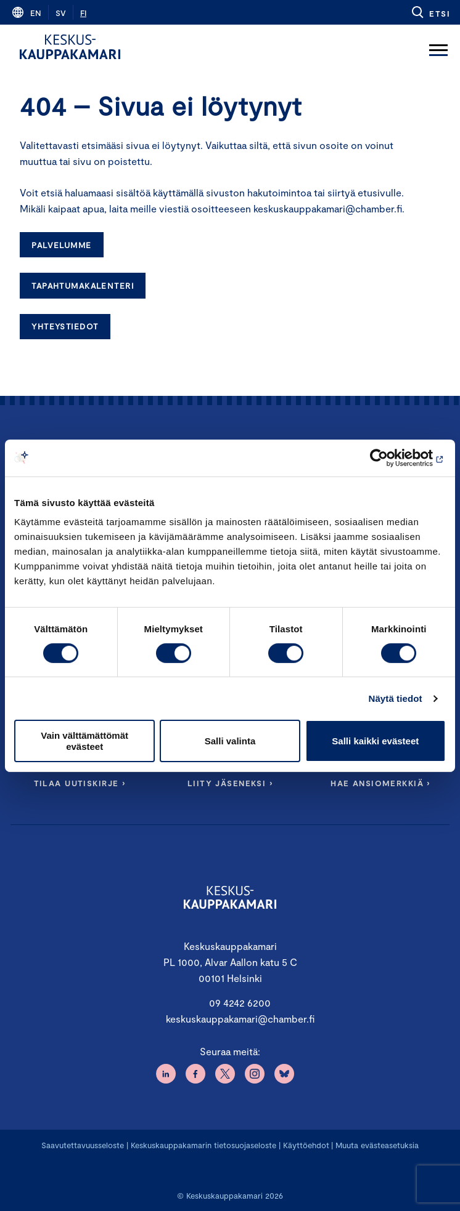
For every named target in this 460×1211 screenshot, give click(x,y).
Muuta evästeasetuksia (377, 1145)
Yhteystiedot (64, 326)
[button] (430, 12)
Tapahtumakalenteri (82, 286)
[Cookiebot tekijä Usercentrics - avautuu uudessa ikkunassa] (392, 457)
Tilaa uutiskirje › (80, 783)
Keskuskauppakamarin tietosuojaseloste (202, 1145)
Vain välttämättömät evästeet (84, 740)
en (35, 13)
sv (60, 13)
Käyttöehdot (306, 1145)
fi (83, 13)
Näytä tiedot (395, 698)
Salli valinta (230, 741)
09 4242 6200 (240, 1002)
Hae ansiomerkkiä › (380, 783)
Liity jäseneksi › (230, 783)
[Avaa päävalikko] (438, 47)
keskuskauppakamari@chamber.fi (240, 1018)
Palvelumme (61, 245)
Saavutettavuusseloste (82, 1145)
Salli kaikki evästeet (375, 741)
